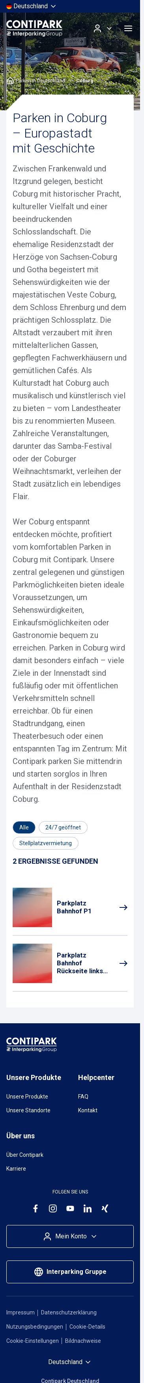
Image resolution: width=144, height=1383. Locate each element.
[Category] (24, 827)
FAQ (83, 1096)
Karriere (16, 1169)
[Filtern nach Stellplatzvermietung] (46, 843)
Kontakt (87, 1110)
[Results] (55, 861)
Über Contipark (24, 1155)
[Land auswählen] (31, 6)
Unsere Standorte (28, 1110)
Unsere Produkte (27, 1096)
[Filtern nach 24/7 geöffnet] (63, 827)
